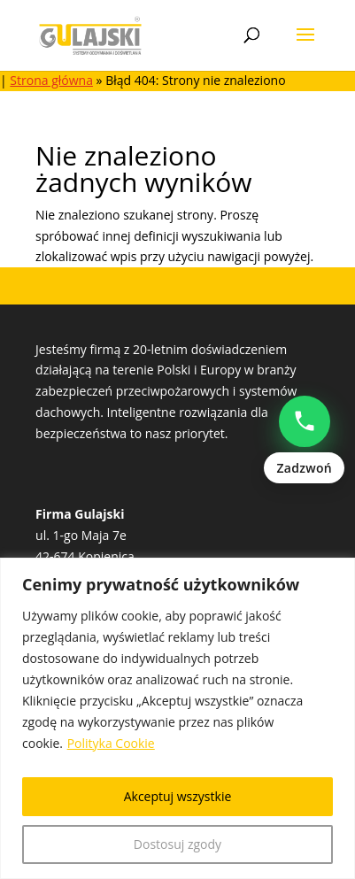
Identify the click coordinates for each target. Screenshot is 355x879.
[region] (177, 718)
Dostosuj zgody (177, 844)
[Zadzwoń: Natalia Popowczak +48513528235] (304, 440)
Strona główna (51, 80)
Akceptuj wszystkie (178, 796)
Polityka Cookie (111, 743)
